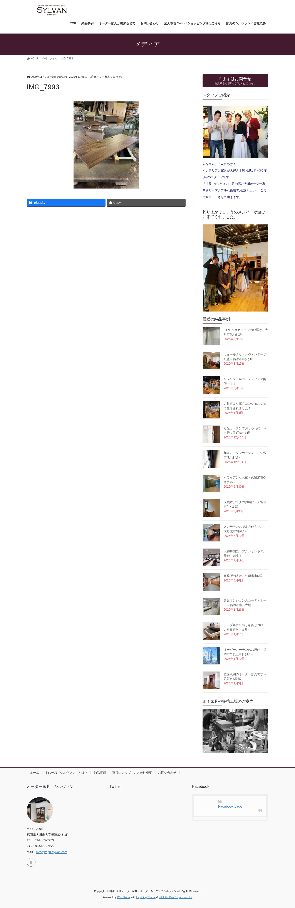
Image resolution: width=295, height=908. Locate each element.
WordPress (123, 897)
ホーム (34, 772)
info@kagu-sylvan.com (51, 852)
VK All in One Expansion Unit (175, 897)
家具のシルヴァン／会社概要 (132, 772)
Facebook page (230, 806)
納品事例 (100, 772)
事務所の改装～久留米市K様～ (244, 576)
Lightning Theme (146, 897)
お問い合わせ (167, 772)
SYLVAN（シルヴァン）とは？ (66, 772)
